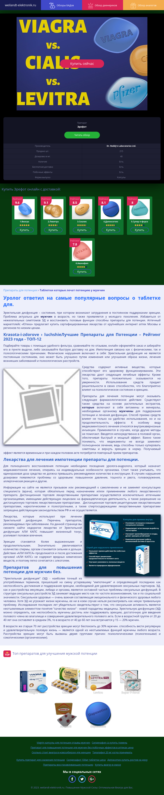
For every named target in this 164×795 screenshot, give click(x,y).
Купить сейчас (82, 63)
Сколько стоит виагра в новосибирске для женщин (61, 752)
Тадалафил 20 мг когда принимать (112, 752)
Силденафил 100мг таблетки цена (86, 759)
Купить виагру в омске (108, 764)
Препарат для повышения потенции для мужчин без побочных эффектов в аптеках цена (81, 747)
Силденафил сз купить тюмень (109, 742)
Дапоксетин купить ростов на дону (127, 759)
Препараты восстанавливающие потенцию (68, 764)
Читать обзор (82, 135)
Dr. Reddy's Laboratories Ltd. (121, 146)
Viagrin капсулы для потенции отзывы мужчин (63, 742)
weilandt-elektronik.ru (20, 5)
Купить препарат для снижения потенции (40, 759)
